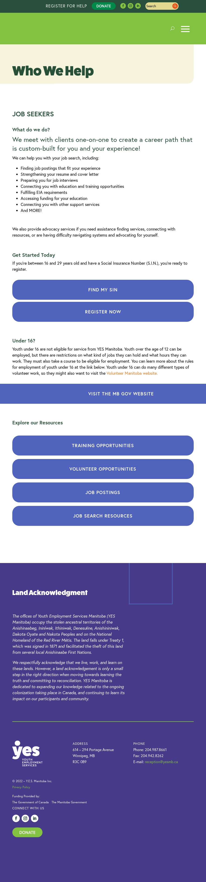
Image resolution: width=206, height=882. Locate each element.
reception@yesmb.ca (161, 761)
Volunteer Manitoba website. (132, 373)
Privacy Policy (21, 787)
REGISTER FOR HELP (66, 6)
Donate (103, 5)
